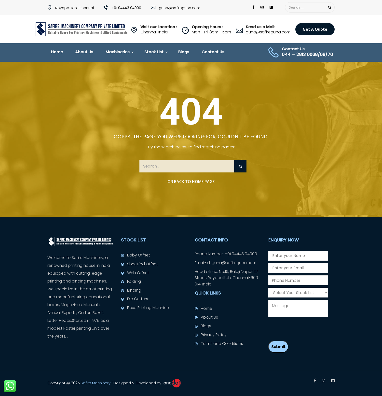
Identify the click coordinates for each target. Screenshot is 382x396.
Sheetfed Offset (142, 264)
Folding (134, 281)
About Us (84, 52)
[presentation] (305, 328)
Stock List (154, 52)
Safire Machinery (95, 382)
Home (57, 52)
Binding (134, 290)
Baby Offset (138, 255)
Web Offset (138, 273)
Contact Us (213, 52)
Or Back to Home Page (191, 181)
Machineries (118, 52)
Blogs (183, 52)
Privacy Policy (214, 335)
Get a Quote (315, 29)
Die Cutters (137, 299)
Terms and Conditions (222, 343)
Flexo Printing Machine (148, 308)
